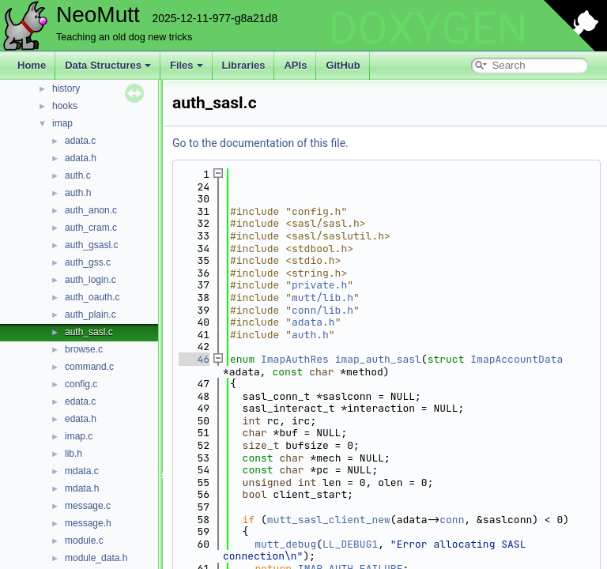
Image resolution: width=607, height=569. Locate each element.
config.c (81, 384)
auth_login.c (90, 279)
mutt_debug (285, 544)
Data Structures (108, 65)
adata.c (80, 140)
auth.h (78, 192)
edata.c (80, 401)
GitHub (343, 65)
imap (62, 123)
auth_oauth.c (92, 297)
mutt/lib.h (322, 297)
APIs (295, 65)
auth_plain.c (90, 314)
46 (194, 359)
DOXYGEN (428, 28)
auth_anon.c (91, 210)
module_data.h (96, 557)
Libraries (244, 65)
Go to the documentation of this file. (260, 143)
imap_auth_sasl (378, 359)
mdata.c (82, 471)
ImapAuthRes (295, 359)
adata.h (80, 158)
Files (186, 65)
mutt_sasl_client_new (328, 519)
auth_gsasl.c (91, 245)
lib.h (73, 453)
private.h (319, 285)
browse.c (84, 349)
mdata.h (82, 488)
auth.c (78, 175)
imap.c (78, 436)
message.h (88, 523)
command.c (89, 366)
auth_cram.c (91, 227)
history (66, 88)
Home (31, 65)
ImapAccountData (516, 359)
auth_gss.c (88, 262)
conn (451, 519)
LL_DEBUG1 (350, 544)
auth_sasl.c (89, 331)
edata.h (80, 418)
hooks (64, 105)
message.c (88, 505)
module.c (84, 540)
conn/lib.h (322, 310)
